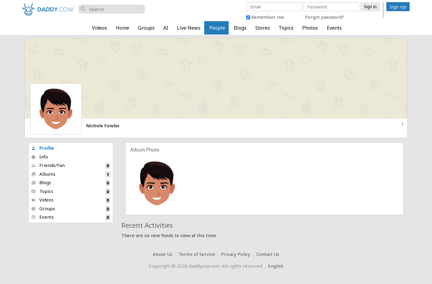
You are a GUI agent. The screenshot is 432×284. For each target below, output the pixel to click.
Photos (310, 27)
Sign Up (398, 7)
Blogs (240, 27)
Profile (42, 148)
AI (165, 27)
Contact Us (267, 254)
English (275, 266)
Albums (70, 174)
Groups (146, 27)
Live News (189, 27)
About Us (162, 254)
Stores (262, 27)
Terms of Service (196, 254)
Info (39, 157)
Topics (286, 27)
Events (334, 27)
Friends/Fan (70, 165)
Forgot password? (324, 17)
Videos (99, 27)
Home (122, 27)
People (217, 27)
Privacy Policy (235, 254)
